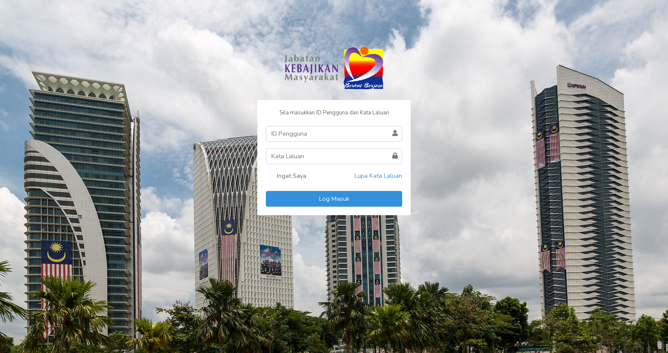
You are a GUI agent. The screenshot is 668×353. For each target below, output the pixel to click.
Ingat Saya (286, 176)
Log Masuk (334, 198)
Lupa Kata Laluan (378, 175)
